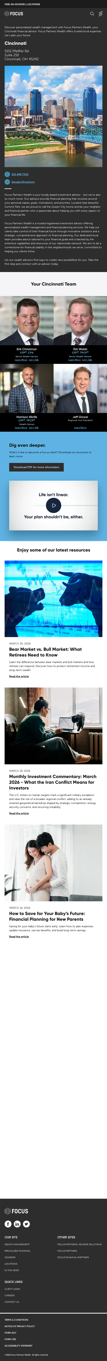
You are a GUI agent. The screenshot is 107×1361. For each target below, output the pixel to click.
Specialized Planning (17, 1251)
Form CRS (10, 1339)
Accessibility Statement (18, 1345)
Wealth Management (17, 1244)
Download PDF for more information (36, 467)
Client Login (12, 1289)
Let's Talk (34, 360)
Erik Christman (27, 349)
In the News (12, 1270)
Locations (11, 1264)
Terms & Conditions (16, 1320)
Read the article (19, 676)
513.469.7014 (20, 174)
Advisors (10, 1257)
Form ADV (10, 1332)
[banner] (17, 13)
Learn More (21, 360)
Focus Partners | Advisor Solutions (79, 1244)
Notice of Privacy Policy (20, 1326)
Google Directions (23, 182)
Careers (10, 1295)
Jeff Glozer (80, 417)
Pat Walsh (80, 349)
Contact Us (12, 1302)
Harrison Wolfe (26, 417)
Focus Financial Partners (73, 1257)
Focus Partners (67, 1251)
